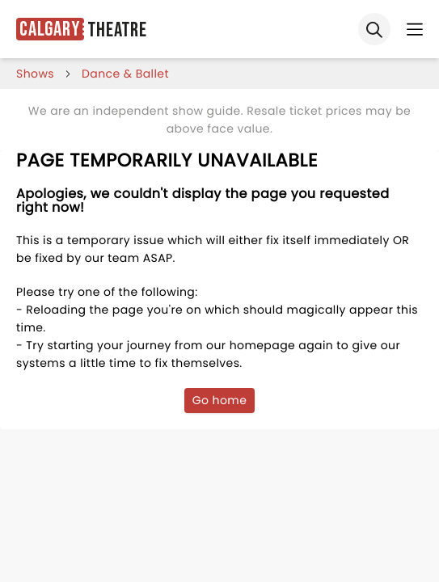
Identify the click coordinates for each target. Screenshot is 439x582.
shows (35, 73)
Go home (219, 400)
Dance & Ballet (125, 73)
